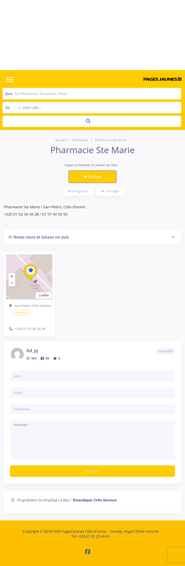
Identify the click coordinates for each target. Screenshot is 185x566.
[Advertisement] (92, 35)
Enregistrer (78, 191)
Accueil (60, 140)
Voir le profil (165, 351)
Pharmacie (80, 140)
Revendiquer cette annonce (95, 500)
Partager (110, 191)
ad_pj (32, 350)
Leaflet (44, 295)
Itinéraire (21, 312)
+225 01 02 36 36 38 (30, 328)
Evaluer (92, 176)
